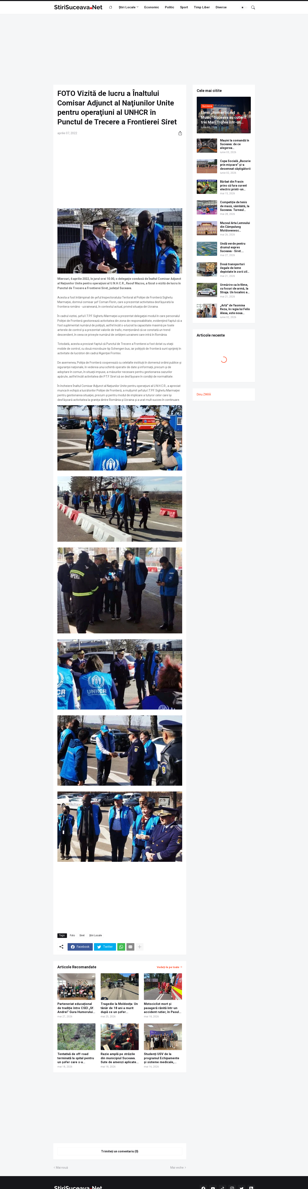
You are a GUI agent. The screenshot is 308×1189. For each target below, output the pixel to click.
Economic (151, 7)
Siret (82, 935)
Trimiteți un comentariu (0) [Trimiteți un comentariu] (119, 1151)
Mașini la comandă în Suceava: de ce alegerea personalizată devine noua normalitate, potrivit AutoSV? (234, 144)
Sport (184, 7)
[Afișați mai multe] (139, 947)
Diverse (221, 7)
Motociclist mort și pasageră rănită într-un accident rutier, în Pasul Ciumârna (161, 1008)
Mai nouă (62, 1167)
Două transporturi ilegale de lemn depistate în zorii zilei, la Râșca (235, 268)
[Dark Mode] (243, 7)
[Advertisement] (154, 49)
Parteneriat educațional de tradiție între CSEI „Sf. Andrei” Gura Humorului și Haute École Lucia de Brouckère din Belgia (75, 1008)
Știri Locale (127, 7)
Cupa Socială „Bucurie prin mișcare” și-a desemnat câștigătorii (235, 164)
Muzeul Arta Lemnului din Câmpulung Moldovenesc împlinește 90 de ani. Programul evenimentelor (235, 227)
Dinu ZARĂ (204, 394)
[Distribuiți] (178, 133)
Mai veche (177, 1167)
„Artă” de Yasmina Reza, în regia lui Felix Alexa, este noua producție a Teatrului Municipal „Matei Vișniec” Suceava (235, 309)
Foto (72, 935)
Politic (169, 7)
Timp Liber (202, 7)
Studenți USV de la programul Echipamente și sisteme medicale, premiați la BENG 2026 (161, 1058)
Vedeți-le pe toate (168, 967)
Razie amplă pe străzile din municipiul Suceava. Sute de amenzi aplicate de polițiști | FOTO (118, 1058)
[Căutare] (251, 7)
